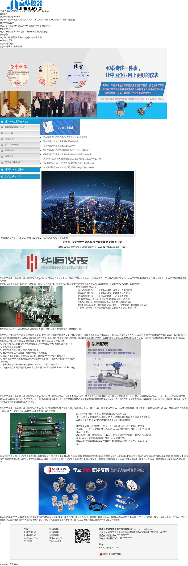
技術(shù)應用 (55, 541)
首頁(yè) (3, 13)
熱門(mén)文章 (13, 176)
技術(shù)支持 (6, 28)
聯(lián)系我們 (6, 43)
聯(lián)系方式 (6, 46)
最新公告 (71, 19)
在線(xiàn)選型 (6, 40)
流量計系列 (34, 25)
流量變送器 (54, 535)
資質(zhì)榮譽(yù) (46, 19)
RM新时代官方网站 (9, 564)
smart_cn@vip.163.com (109, 547)
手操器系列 (45, 25)
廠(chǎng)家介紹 (7, 19)
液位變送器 (54, 532)
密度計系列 (23, 25)
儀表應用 (37, 37)
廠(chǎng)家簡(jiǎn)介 (10, 16)
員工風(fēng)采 (31, 19)
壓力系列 (4, 25)
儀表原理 (34, 31)
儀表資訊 (4, 34)
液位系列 (13, 25)
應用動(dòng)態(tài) (15, 169)
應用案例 (28, 541)
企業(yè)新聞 (60, 19)
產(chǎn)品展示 (7, 23)
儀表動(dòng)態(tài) (24, 37)
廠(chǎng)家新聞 (7, 37)
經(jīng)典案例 (6, 31)
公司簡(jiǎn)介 (30, 532)
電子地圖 (17, 46)
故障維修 (43, 31)
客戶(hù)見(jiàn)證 (22, 31)
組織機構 (19, 19)
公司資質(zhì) (30, 535)
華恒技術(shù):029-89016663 (84, 247)
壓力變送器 (54, 529)
